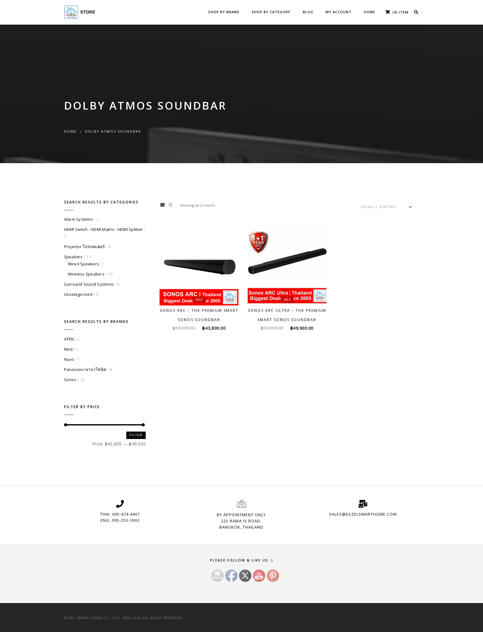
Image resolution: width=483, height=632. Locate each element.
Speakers (73, 257)
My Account (338, 12)
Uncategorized (78, 294)
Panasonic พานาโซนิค (85, 369)
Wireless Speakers (86, 274)
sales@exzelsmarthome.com (363, 514)
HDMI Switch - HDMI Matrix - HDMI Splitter (103, 229)
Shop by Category (271, 12)
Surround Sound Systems (89, 284)
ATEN (69, 339)
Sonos (70, 379)
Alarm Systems (78, 219)
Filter (136, 435)
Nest (68, 349)
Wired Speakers (83, 264)
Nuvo (69, 359)
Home (369, 12)
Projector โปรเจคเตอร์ (84, 246)
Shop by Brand (223, 12)
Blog (308, 12)
